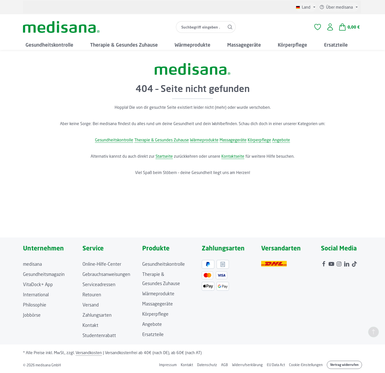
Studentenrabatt (99, 335)
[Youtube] (332, 263)
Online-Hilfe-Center (101, 264)
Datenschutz (207, 364)
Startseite (164, 156)
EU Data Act (276, 364)
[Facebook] (324, 263)
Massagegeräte (233, 140)
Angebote (281, 140)
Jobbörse (32, 315)
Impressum (168, 364)
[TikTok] (354, 263)
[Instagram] (339, 263)
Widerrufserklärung (247, 364)
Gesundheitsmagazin (44, 274)
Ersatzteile (153, 334)
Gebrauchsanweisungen (106, 274)
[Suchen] (230, 27)
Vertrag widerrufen (344, 365)
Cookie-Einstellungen (306, 364)
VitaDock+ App (38, 284)
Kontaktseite (232, 156)
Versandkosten (89, 352)
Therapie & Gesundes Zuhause (161, 140)
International (36, 294)
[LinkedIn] (347, 263)
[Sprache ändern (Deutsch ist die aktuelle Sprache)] (305, 7)
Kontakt (90, 325)
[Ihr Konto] (330, 27)
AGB (224, 364)
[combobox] (200, 27)
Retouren (91, 294)
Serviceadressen (98, 284)
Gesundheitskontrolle (114, 140)
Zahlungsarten (97, 315)
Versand (90, 305)
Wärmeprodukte (204, 140)
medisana (32, 264)
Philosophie (34, 305)
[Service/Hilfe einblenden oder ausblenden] (338, 7)
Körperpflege (259, 140)
